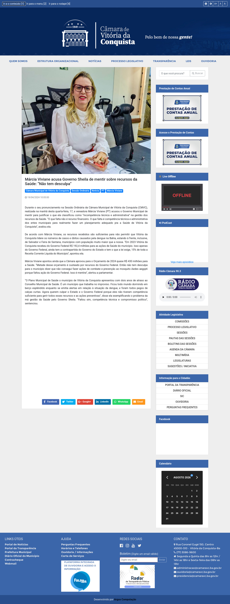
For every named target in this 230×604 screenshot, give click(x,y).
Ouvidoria (208, 61)
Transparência (164, 61)
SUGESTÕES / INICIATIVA (182, 366)
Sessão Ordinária (80, 190)
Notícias (94, 61)
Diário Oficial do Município (22, 555)
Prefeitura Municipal (18, 552)
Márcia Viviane (114, 190)
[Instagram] (128, 545)
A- (225, 3)
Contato (181, 539)
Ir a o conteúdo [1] (13, 3)
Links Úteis (14, 539)
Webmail (10, 563)
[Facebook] (122, 545)
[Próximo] (197, 477)
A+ (215, 3)
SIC (182, 396)
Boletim (125, 554)
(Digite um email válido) (144, 553)
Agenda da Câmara (182, 349)
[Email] (139, 559)
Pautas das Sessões (182, 338)
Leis (188, 61)
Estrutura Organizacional (58, 61)
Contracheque (14, 559)
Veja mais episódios (182, 262)
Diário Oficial (182, 390)
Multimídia (182, 355)
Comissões (182, 321)
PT (103, 190)
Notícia (95, 190)
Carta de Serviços (72, 555)
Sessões (182, 332)
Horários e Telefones (74, 548)
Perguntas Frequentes (182, 407)
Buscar (197, 73)
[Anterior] (167, 477)
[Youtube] (134, 545)
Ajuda (66, 539)
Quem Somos (18, 61)
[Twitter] (139, 545)
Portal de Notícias (16, 544)
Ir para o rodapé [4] (59, 3)
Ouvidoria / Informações (77, 552)
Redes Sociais (131, 539)
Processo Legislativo (127, 61)
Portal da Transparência (182, 384)
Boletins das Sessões (182, 343)
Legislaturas (182, 360)
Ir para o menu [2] (37, 3)
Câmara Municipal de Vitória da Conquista (47, 190)
